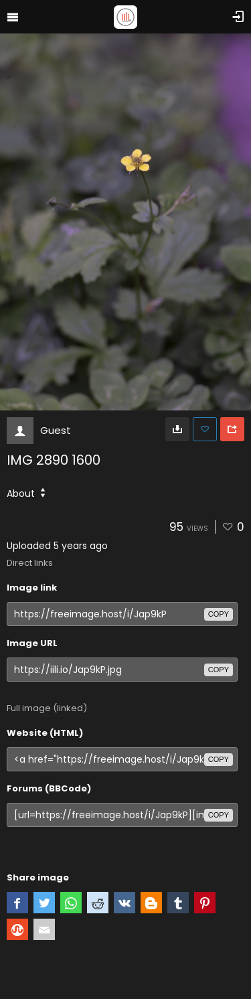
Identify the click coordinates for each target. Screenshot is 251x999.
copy (218, 614)
